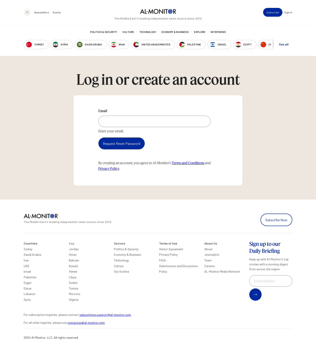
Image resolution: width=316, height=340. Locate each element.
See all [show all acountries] (284, 44)
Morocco (74, 294)
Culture (128, 32)
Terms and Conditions (188, 163)
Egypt (28, 282)
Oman (73, 254)
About (208, 249)
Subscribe (272, 12)
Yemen (73, 271)
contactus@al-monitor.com (86, 322)
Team (208, 260)
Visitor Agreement (171, 249)
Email (102, 111)
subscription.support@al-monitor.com (105, 315)
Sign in (288, 12)
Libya (72, 277)
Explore (199, 32)
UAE (26, 266)
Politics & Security (103, 32)
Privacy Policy (108, 168)
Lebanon (29, 294)
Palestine (30, 277)
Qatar (28, 288)
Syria (27, 299)
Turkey (28, 249)
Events (57, 12)
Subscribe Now (276, 220)
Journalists (211, 254)
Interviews (218, 32)
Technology (147, 32)
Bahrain (74, 260)
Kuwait (73, 266)
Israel (27, 271)
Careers (209, 266)
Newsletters (41, 12)
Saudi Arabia (32, 254)
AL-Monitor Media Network (222, 271)
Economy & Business (175, 32)
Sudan (73, 282)
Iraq (71, 243)
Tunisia (73, 288)
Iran (26, 260)
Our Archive (121, 271)
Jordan (74, 249)
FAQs (162, 260)
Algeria (73, 299)
